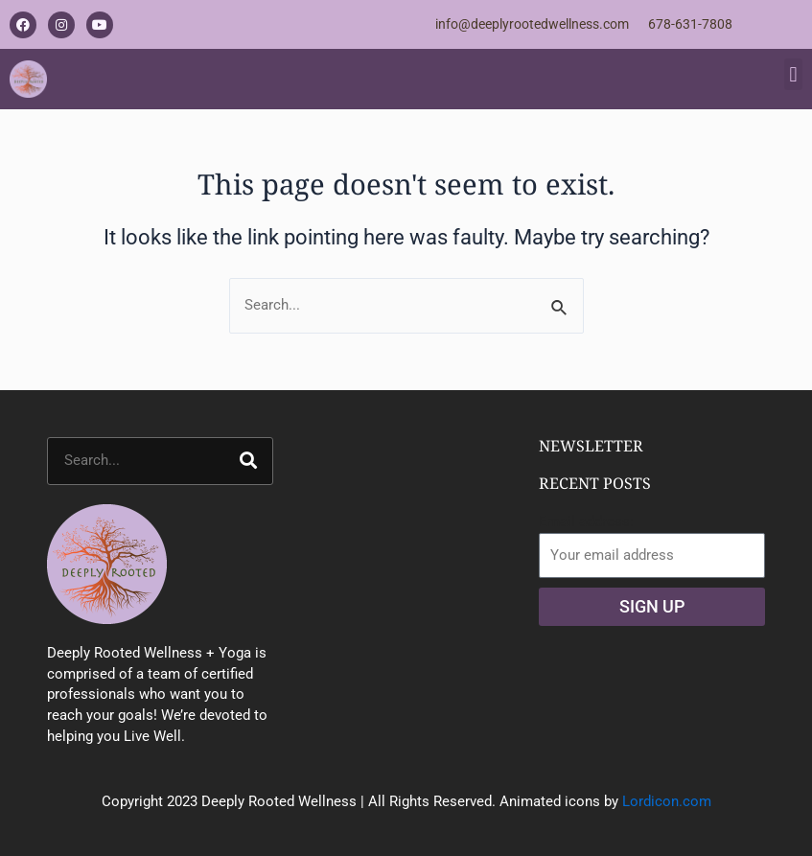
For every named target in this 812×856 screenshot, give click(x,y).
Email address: (586, 521)
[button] (793, 74)
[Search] (248, 461)
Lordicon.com (666, 801)
